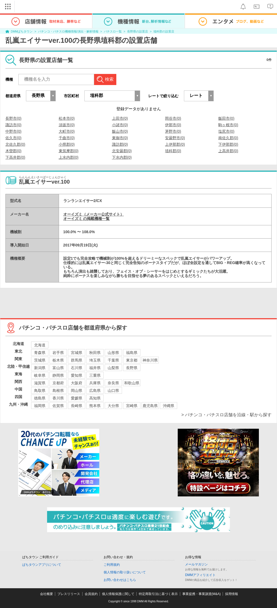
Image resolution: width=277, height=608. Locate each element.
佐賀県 (58, 406)
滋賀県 (39, 383)
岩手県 (58, 352)
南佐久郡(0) (228, 138)
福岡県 (39, 406)
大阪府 (76, 383)
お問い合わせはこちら (120, 580)
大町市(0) (67, 131)
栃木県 (58, 360)
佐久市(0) (13, 138)
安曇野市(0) (175, 138)
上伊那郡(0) (175, 144)
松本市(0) (67, 118)
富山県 (58, 368)
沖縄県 (168, 406)
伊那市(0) (173, 125)
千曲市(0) (67, 138)
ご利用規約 (112, 565)
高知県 (95, 398)
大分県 (113, 406)
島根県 (58, 390)
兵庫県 (95, 383)
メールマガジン (196, 564)
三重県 (95, 375)
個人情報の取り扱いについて (125, 572)
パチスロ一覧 (113, 31)
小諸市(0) (120, 125)
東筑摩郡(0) (68, 151)
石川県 (76, 368)
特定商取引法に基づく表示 (158, 594)
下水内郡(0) (122, 157)
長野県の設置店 (137, 31)
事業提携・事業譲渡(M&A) (201, 594)
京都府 (58, 383)
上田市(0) (120, 118)
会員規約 (91, 594)
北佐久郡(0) (15, 144)
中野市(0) (13, 131)
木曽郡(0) (13, 151)
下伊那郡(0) (228, 144)
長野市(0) (13, 118)
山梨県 (113, 368)
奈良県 (113, 383)
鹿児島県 (150, 406)
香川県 (58, 398)
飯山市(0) (120, 131)
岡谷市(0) (173, 118)
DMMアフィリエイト (200, 575)
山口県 (113, 390)
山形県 (113, 352)
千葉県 (113, 360)
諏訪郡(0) (120, 144)
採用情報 (231, 594)
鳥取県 (39, 390)
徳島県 (39, 398)
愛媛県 (76, 398)
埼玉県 (95, 360)
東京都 (131, 360)
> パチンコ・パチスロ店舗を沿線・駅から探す (226, 414)
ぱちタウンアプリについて (41, 565)
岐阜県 (39, 375)
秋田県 (95, 352)
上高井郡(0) (228, 151)
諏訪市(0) (13, 125)
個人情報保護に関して (118, 594)
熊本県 (95, 406)
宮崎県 (131, 406)
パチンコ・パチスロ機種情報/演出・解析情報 (68, 31)
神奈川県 (150, 360)
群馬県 (76, 360)
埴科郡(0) (173, 151)
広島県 (95, 390)
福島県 (131, 352)
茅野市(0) (173, 131)
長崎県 (76, 406)
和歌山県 (131, 383)
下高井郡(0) (15, 157)
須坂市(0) (67, 125)
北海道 (39, 345)
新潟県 (39, 368)
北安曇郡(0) (122, 151)
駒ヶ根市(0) (228, 125)
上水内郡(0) (68, 157)
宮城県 (76, 352)
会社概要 (46, 594)
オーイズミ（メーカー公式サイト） (93, 214)
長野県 (131, 368)
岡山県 (76, 390)
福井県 (95, 368)
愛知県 (76, 375)
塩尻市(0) (226, 131)
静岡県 (58, 375)
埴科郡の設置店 (163, 31)
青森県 (39, 352)
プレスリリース (68, 594)
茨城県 (39, 360)
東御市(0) (120, 138)
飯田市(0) (226, 118)
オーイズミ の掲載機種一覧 (86, 218)
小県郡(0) (67, 144)
